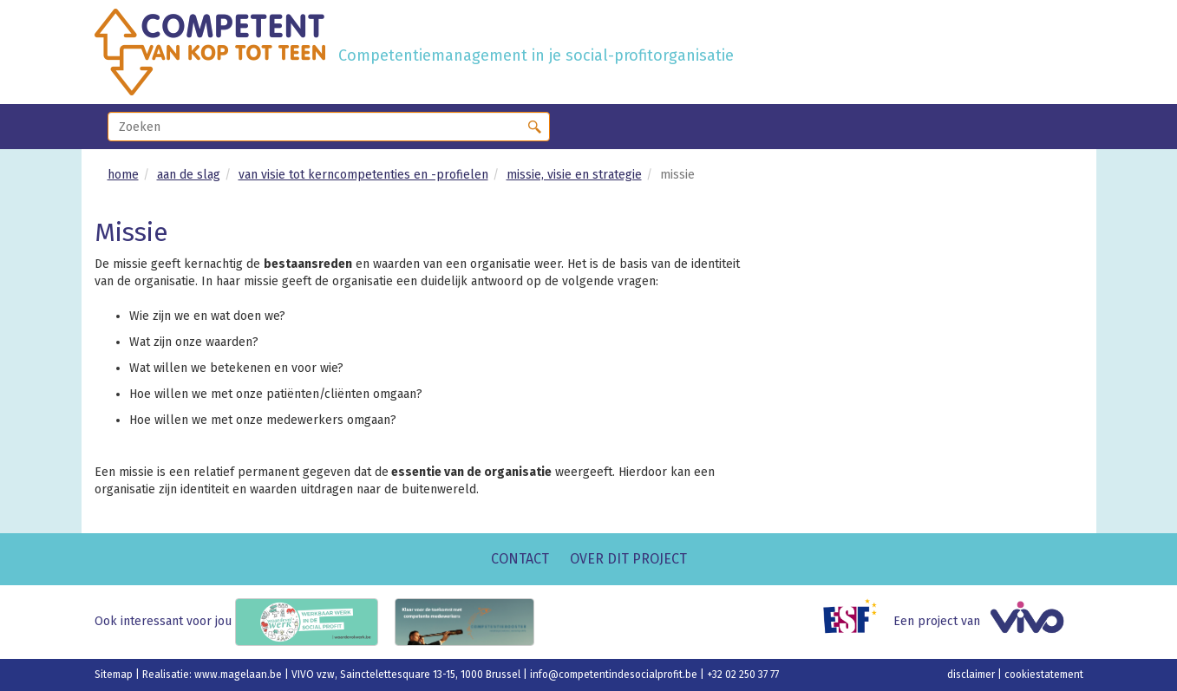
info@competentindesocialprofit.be (615, 674)
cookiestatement (1043, 674)
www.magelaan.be (239, 674)
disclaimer (972, 674)
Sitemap (115, 674)
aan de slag (188, 174)
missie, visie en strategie (574, 174)
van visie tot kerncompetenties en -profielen (363, 174)
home (123, 174)
